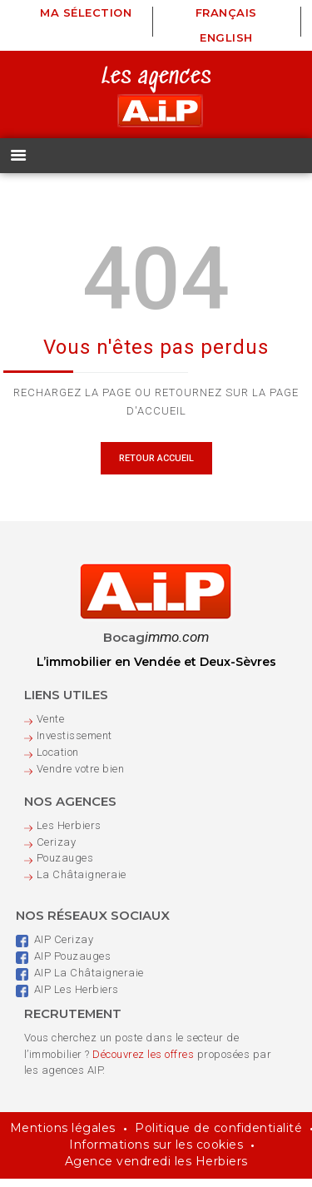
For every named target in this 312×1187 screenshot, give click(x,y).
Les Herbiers (69, 833)
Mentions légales (63, 1136)
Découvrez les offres (143, 1061)
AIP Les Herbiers (67, 997)
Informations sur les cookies (156, 1152)
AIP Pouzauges (63, 964)
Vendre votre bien (81, 776)
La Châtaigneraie (81, 883)
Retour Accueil (156, 466)
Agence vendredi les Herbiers (156, 1169)
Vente (51, 727)
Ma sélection (85, 12)
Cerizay (57, 849)
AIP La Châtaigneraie (80, 981)
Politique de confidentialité (218, 1136)
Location (58, 760)
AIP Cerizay (55, 947)
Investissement (74, 744)
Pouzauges (65, 866)
